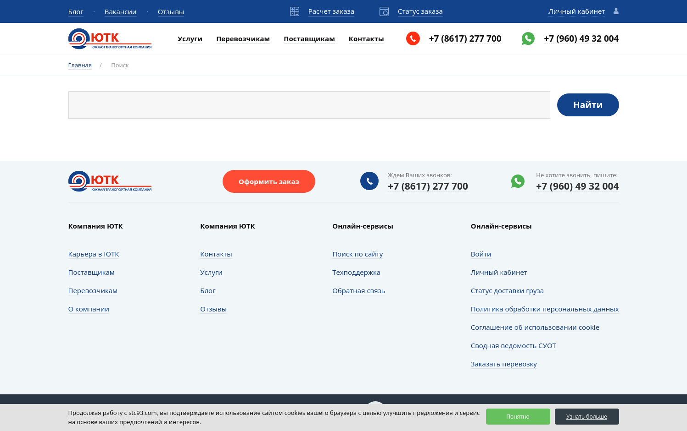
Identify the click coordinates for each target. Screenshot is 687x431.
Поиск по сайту (357, 253)
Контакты (366, 38)
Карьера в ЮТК (93, 253)
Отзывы (171, 11)
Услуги (190, 38)
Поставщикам (309, 38)
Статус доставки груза (507, 290)
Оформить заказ (269, 181)
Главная (80, 65)
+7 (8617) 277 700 (465, 38)
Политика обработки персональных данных (545, 308)
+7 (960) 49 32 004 (581, 38)
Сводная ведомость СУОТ (513, 345)
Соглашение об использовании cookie (535, 327)
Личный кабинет (576, 11)
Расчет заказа (331, 11)
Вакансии (121, 11)
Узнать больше (586, 416)
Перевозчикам (243, 38)
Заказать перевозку (504, 363)
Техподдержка (356, 272)
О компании (89, 308)
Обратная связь (358, 290)
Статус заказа (420, 11)
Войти (481, 253)
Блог (76, 11)
